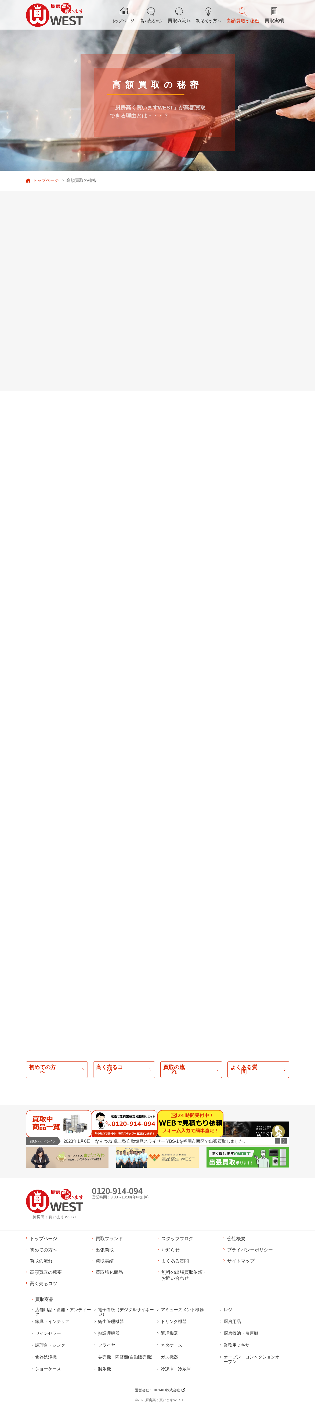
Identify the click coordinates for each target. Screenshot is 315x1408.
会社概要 (236, 1238)
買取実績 (105, 1261)
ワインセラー (48, 1333)
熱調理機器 (109, 1333)
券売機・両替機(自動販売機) (125, 1357)
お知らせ (170, 1250)
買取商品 (44, 1299)
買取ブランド (109, 1238)
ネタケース (171, 1345)
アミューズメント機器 (182, 1309)
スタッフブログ (177, 1238)
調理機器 (169, 1333)
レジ (228, 1309)
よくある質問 (175, 1261)
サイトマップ (241, 1261)
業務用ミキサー (239, 1345)
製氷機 (104, 1369)
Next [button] (284, 1141)
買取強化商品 (109, 1272)
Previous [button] (277, 1141)
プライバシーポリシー (250, 1250)
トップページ (46, 180)
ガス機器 (169, 1357)
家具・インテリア (52, 1321)
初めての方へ (43, 1250)
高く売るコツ (43, 1283)
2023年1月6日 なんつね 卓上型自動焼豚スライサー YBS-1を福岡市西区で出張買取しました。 (156, 1141)
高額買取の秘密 (46, 1272)
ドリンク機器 (174, 1321)
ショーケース (48, 1369)
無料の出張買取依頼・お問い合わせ (184, 1275)
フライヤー (109, 1345)
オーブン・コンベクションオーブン (252, 1359)
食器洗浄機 (46, 1357)
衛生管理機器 (111, 1321)
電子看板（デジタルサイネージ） (126, 1312)
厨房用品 (232, 1321)
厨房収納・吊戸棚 (241, 1333)
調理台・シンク (50, 1345)
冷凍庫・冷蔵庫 (176, 1369)
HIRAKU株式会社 (166, 1390)
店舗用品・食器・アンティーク (63, 1312)
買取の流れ (41, 1261)
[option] (176, 1141)
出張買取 (105, 1250)
